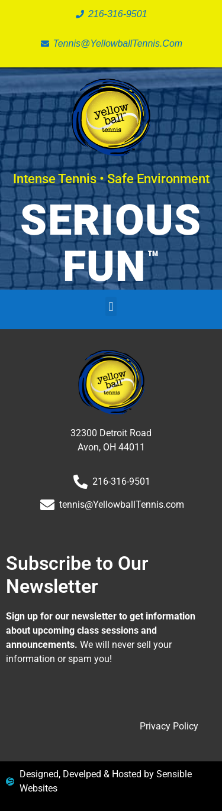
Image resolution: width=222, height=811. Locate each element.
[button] (111, 306)
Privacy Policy (169, 726)
